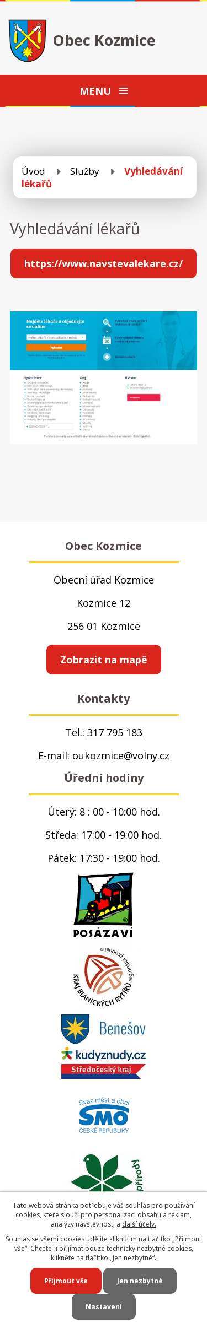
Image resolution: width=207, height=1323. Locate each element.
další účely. (139, 1224)
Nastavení (104, 1306)
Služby (84, 171)
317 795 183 (114, 732)
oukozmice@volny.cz (120, 755)
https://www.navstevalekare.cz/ (103, 263)
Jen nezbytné (140, 1281)
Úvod (33, 171)
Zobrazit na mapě (103, 659)
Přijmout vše (66, 1281)
